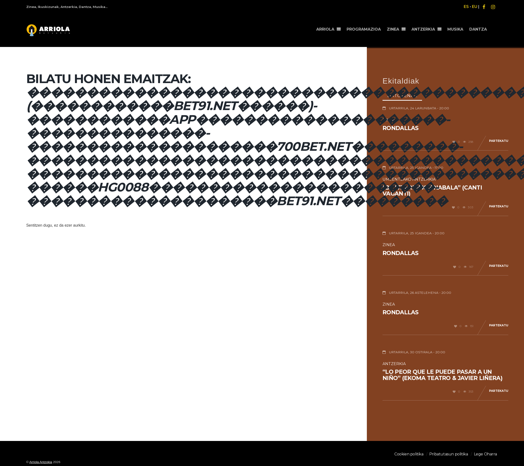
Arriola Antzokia (40, 462)
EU (474, 6)
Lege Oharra (485, 454)
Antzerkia (394, 363)
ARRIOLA (325, 29)
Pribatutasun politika (448, 454)
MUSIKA (455, 29)
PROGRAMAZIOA (364, 29)
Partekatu (498, 141)
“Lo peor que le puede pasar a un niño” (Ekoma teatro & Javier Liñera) (442, 374)
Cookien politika (408, 454)
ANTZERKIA (423, 29)
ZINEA (393, 29)
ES (466, 6)
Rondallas (401, 128)
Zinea (389, 245)
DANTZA (478, 29)
